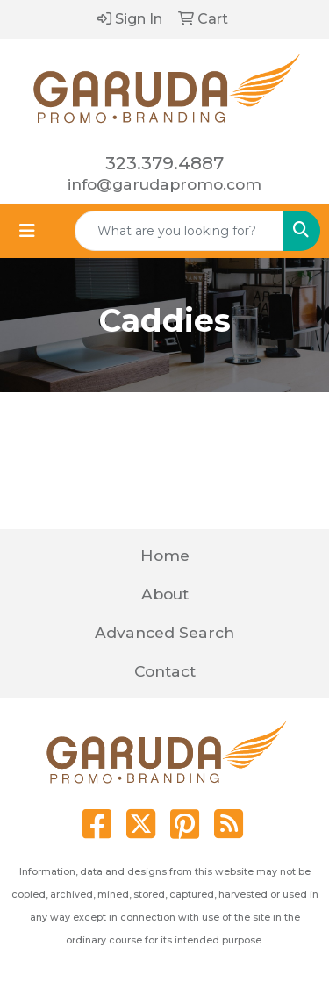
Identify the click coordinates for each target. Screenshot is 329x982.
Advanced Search (164, 632)
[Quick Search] (179, 231)
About (165, 593)
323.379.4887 (164, 163)
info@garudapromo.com (164, 184)
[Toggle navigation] (27, 231)
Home (165, 555)
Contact (165, 671)
